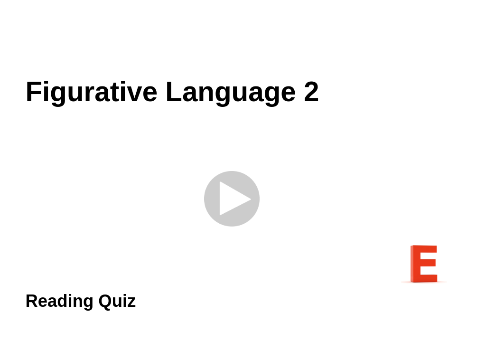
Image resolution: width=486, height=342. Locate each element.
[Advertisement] (243, 38)
